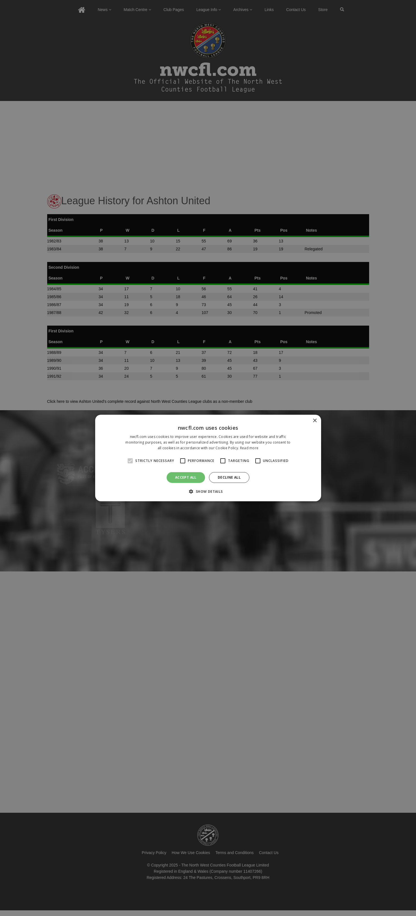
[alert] (208, 458)
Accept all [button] (186, 477)
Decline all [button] (229, 477)
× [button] (315, 421)
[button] (208, 491)
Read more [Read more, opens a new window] (249, 448)
